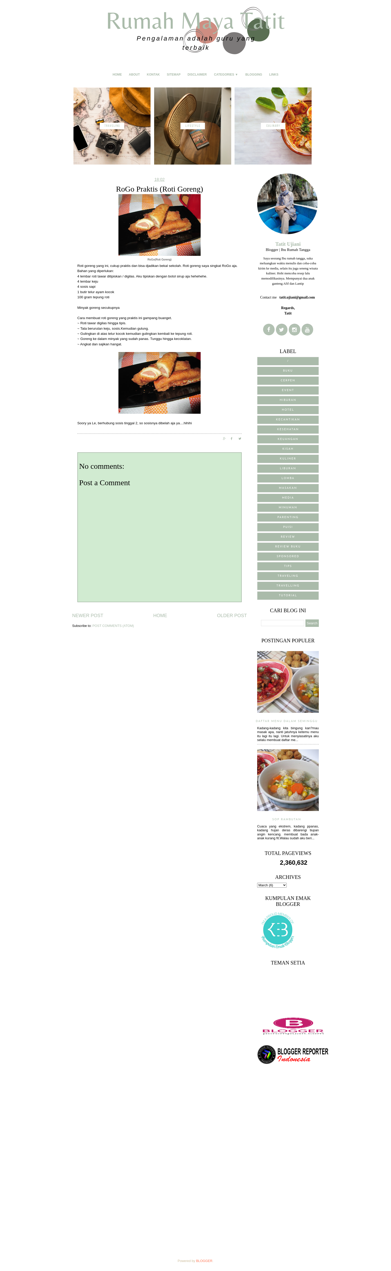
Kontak (153, 74)
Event (288, 390)
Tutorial (288, 595)
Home (117, 74)
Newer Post (87, 615)
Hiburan (288, 400)
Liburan (288, 468)
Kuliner (288, 458)
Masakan (288, 488)
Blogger (204, 1261)
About (134, 74)
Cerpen (288, 380)
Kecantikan (288, 419)
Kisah (288, 449)
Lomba (288, 478)
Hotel (288, 410)
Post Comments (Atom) (113, 626)
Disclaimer (197, 74)
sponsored (288, 556)
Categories (226, 74)
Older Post (232, 615)
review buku (288, 546)
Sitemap (173, 74)
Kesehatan (288, 429)
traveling (287, 576)
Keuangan (288, 439)
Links (273, 74)
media (288, 498)
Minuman (288, 507)
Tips (288, 566)
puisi (288, 527)
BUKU (288, 370)
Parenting (288, 517)
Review (288, 537)
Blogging (253, 74)
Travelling (288, 585)
